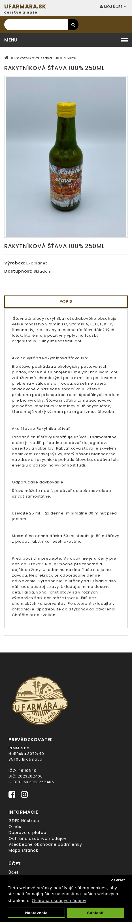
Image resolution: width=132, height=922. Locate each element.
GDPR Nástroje (23, 821)
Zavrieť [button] (118, 880)
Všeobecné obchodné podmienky (45, 844)
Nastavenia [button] (36, 913)
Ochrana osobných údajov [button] (59, 900)
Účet (13, 872)
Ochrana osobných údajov (37, 838)
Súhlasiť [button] (95, 913)
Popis (66, 302)
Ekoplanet (36, 263)
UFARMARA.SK (25, 7)
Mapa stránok (23, 850)
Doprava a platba (27, 832)
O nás (14, 826)
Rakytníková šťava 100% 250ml (45, 58)
